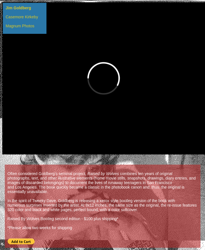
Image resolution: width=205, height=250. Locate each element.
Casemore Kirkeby (22, 17)
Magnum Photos (20, 26)
